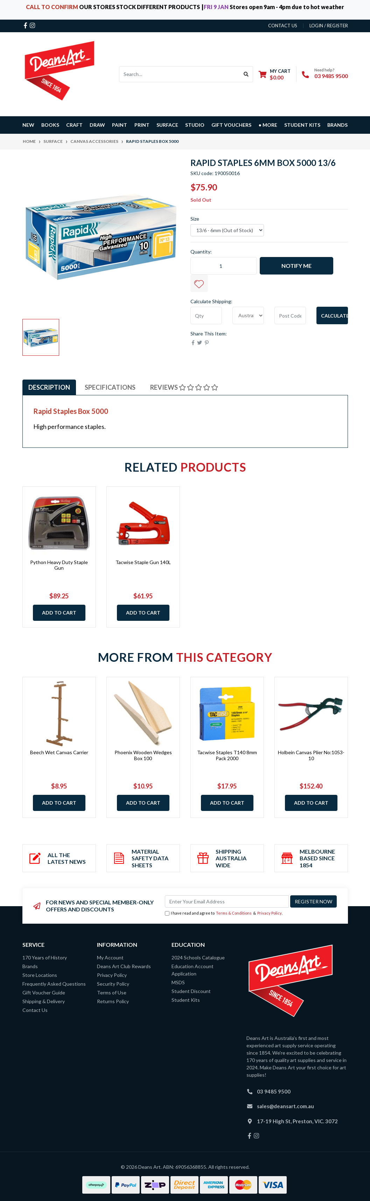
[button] (199, 283)
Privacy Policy (269, 913)
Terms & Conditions (234, 913)
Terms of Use (111, 992)
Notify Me (296, 265)
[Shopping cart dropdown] (274, 74)
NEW (28, 125)
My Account (110, 957)
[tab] (49, 387)
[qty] (206, 315)
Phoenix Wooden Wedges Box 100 (143, 755)
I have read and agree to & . (223, 913)
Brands (30, 966)
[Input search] (179, 74)
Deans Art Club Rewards (124, 966)
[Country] (248, 315)
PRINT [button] (141, 125)
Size (194, 219)
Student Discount (191, 991)
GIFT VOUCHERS (231, 125)
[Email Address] (227, 901)
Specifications (110, 387)
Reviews (184, 387)
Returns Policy (113, 1001)
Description (49, 387)
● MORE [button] (267, 125)
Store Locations (39, 975)
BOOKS (50, 125)
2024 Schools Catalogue (198, 957)
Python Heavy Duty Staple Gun (59, 565)
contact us (282, 25)
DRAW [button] (97, 125)
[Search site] (246, 74)
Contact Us (35, 1010)
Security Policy (113, 984)
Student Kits (302, 125)
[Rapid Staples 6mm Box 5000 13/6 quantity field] (223, 266)
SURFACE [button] (167, 125)
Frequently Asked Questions (54, 984)
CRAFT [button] (74, 125)
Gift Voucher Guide (43, 992)
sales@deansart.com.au (285, 1106)
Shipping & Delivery (43, 1001)
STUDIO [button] (194, 125)
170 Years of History (44, 957)
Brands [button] (337, 125)
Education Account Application (193, 970)
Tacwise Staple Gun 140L (143, 562)
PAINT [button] (119, 125)
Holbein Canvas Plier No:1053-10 (311, 755)
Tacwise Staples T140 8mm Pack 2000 (227, 755)
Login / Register (328, 25)
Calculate (334, 316)
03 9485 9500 (331, 75)
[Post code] (290, 315)
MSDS (178, 982)
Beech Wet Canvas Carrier (59, 752)
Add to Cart (59, 613)
